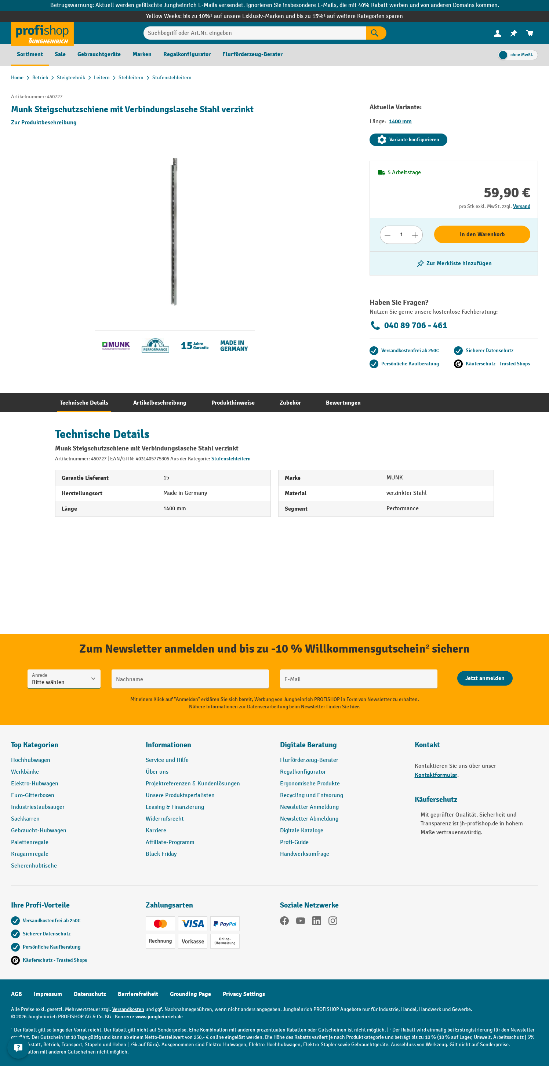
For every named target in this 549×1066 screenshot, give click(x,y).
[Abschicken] (485, 678)
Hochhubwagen (30, 760)
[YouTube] (300, 922)
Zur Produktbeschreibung (44, 122)
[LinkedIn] (316, 922)
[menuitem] (498, 33)
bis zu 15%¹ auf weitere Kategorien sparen (350, 16)
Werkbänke (25, 772)
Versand (521, 206)
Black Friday (161, 854)
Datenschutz (90, 994)
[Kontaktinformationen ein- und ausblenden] (18, 1048)
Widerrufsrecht (165, 818)
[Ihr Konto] (498, 33)
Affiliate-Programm (170, 842)
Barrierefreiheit (138, 994)
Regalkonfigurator (303, 772)
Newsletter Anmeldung (309, 807)
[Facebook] (284, 922)
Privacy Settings (244, 994)
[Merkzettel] (514, 33)
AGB (16, 994)
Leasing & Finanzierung (175, 807)
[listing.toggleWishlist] (454, 263)
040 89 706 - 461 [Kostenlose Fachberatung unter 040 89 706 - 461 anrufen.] (408, 325)
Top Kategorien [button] (34, 744)
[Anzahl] (401, 235)
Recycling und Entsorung (311, 795)
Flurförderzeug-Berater (309, 760)
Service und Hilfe (167, 760)
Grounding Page (190, 994)
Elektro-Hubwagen (34, 783)
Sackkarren (25, 818)
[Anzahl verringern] (387, 235)
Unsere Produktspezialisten (180, 795)
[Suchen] (376, 33)
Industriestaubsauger (38, 807)
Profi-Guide (294, 842)
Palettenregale (29, 842)
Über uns (157, 772)
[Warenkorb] (530, 33)
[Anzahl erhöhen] (415, 235)
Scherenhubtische (34, 865)
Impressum (48, 994)
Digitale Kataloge (301, 830)
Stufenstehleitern (231, 459)
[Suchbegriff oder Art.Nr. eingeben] (254, 33)
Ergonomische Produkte (310, 783)
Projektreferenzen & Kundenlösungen (193, 783)
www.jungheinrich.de (159, 1017)
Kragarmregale (29, 854)
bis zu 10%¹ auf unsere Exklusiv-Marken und (239, 16)
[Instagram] (332, 922)
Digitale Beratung (308, 744)
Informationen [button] (168, 744)
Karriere (156, 830)
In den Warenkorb (482, 234)
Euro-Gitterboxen (32, 795)
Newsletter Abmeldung (309, 818)
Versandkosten (128, 1009)
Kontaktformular (436, 775)
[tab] (84, 402)
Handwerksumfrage (304, 854)
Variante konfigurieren (408, 139)
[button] (342, 748)
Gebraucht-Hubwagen (38, 830)
